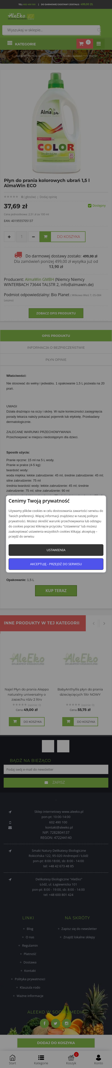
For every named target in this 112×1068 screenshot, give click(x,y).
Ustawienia (56, 550)
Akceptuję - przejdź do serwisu (56, 564)
